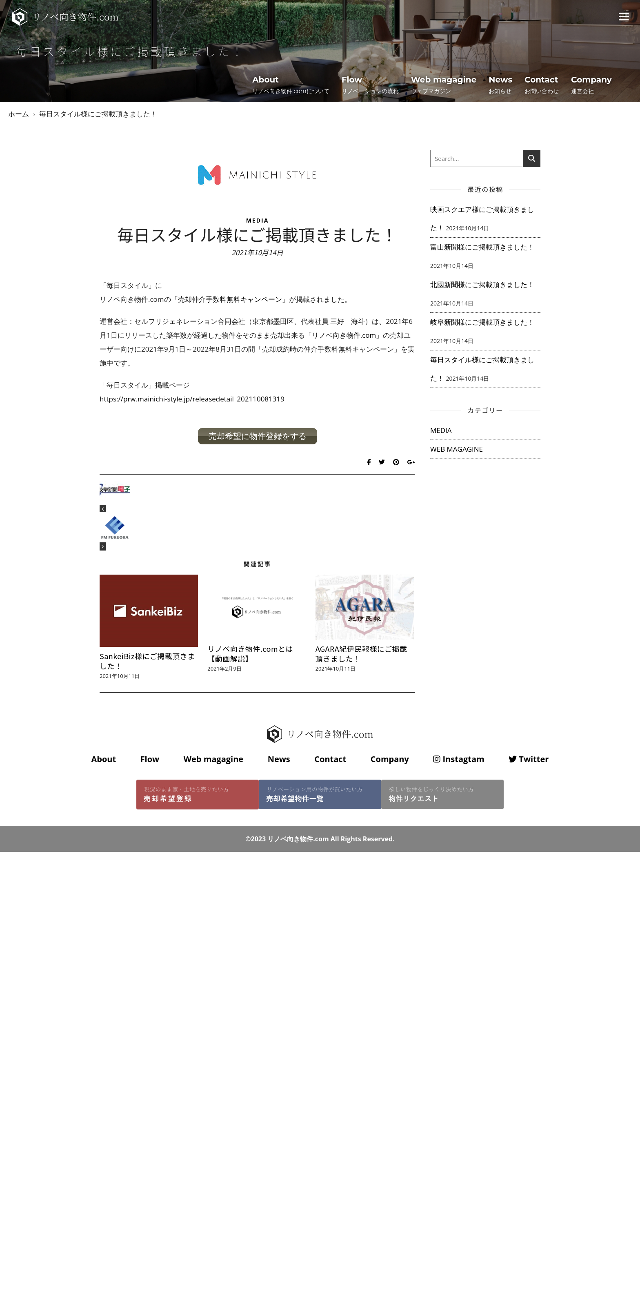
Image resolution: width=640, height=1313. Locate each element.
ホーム (18, 113)
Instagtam (458, 759)
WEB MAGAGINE (456, 449)
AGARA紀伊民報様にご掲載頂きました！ (361, 653)
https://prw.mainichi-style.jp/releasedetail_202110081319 (192, 398)
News (279, 759)
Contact (330, 759)
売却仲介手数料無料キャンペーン (230, 299)
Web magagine (213, 759)
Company (390, 759)
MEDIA (257, 220)
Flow (150, 759)
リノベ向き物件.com (344, 335)
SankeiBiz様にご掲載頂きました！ (147, 661)
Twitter (529, 759)
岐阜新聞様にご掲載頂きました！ (482, 322)
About (103, 759)
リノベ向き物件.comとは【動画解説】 (250, 653)
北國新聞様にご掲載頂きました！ (482, 284)
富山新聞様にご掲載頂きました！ (482, 247)
